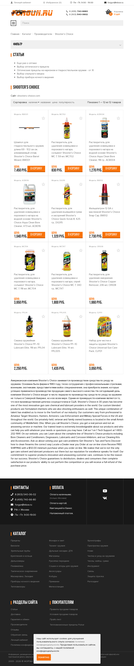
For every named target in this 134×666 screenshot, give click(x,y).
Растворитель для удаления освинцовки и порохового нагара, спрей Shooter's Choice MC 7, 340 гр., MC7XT (66, 281)
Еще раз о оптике (27, 63)
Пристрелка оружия (97, 545)
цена (54, 102)
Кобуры (53, 576)
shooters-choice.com (28, 95)
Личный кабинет (22, 2)
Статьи (14, 609)
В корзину (36, 168)
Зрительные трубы (20, 551)
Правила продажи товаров (64, 609)
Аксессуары (55, 571)
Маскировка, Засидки (22, 576)
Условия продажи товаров (64, 614)
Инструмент (93, 566)
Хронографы (94, 540)
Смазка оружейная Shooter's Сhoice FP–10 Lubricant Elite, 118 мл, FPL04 (29, 344)
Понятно (43, 657)
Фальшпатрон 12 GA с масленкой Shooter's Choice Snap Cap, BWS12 (104, 212)
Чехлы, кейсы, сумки (98, 561)
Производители (43, 34)
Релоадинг (93, 581)
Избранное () (53, 2)
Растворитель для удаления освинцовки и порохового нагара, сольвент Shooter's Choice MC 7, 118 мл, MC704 (28, 281)
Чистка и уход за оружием (101, 556)
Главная (15, 34)
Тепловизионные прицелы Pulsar (67, 624)
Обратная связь (19, 635)
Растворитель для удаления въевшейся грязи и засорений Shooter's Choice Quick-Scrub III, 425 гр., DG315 (67, 215)
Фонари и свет (56, 540)
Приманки (54, 581)
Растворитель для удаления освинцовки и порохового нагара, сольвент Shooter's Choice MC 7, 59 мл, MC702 (66, 149)
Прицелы (15, 540)
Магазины (54, 556)
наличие (33, 102)
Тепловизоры (18, 586)
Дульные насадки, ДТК (61, 551)
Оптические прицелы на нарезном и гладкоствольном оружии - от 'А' (55, 70)
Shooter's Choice (64, 34)
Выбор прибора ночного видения (35, 77)
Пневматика (17, 566)
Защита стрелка (95, 576)
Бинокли (15, 545)
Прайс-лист (55, 619)
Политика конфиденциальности (27, 645)
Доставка (15, 614)
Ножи (90, 551)
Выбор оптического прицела (33, 66)
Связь (90, 571)
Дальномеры (17, 561)
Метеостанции (56, 586)
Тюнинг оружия (57, 545)
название (46, 102)
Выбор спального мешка (30, 73)
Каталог (26, 34)
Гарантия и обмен (20, 619)
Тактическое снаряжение (24, 571)
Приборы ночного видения (25, 581)
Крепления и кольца (21, 556)
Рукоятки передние (59, 561)
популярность (66, 102)
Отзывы (15, 629)
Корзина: (118, 13)
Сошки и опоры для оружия (63, 566)
